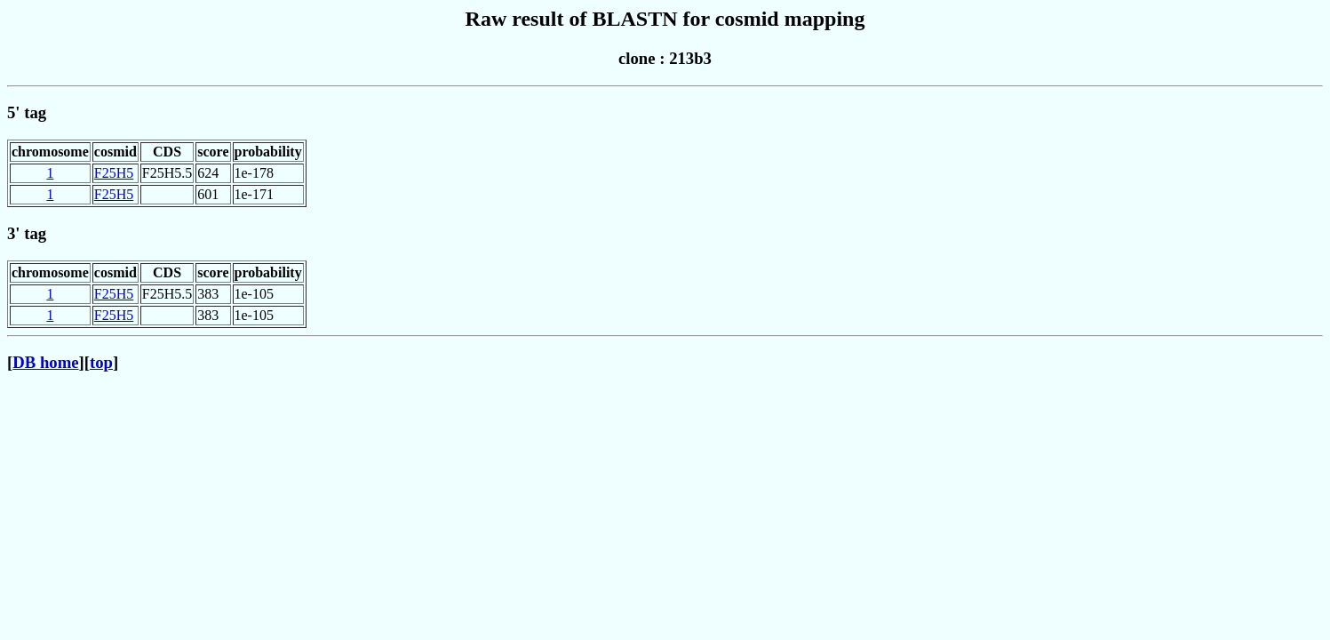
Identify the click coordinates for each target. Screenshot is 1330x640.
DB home (45, 362)
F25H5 (113, 172)
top (101, 362)
